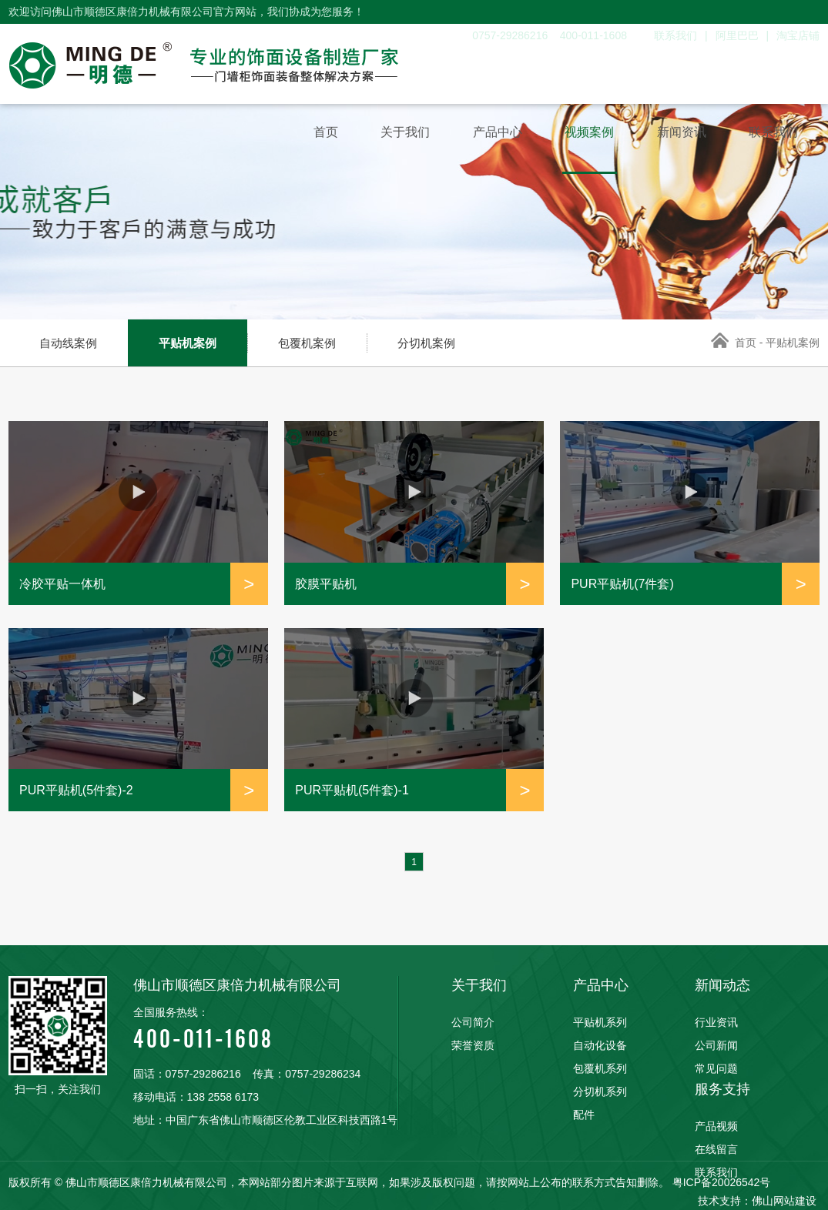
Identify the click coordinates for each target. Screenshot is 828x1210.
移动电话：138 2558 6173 (196, 1097)
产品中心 (485, 133)
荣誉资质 (472, 1045)
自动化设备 (600, 1045)
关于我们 (389, 133)
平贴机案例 (187, 342)
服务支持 (722, 1089)
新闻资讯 (676, 133)
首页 (306, 133)
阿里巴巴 (737, 35)
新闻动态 (722, 985)
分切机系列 (600, 1091)
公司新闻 (716, 1045)
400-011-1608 (265, 1027)
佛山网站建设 (784, 1201)
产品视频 (716, 1126)
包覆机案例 (307, 342)
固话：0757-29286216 (187, 1074)
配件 (584, 1114)
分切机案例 (426, 342)
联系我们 (675, 35)
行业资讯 (716, 1022)
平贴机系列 (600, 1022)
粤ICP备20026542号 (721, 1182)
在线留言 (716, 1149)
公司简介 (472, 1022)
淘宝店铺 (798, 35)
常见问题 (716, 1068)
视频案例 (580, 133)
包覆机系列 (600, 1068)
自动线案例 (68, 342)
